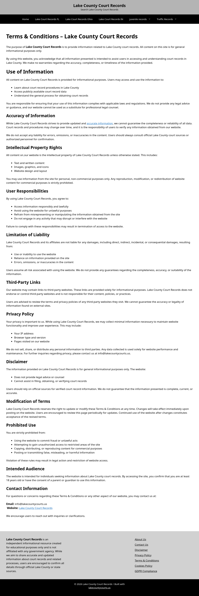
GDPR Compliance (146, 571)
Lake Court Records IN (111, 19)
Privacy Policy (143, 555)
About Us (140, 539)
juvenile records (141, 19)
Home (25, 19)
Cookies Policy (143, 566)
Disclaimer (141, 550)
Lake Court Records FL (47, 19)
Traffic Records (168, 19)
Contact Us (141, 544)
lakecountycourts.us (99, 587)
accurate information (100, 123)
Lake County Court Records (99, 5)
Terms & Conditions (147, 560)
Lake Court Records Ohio (79, 19)
